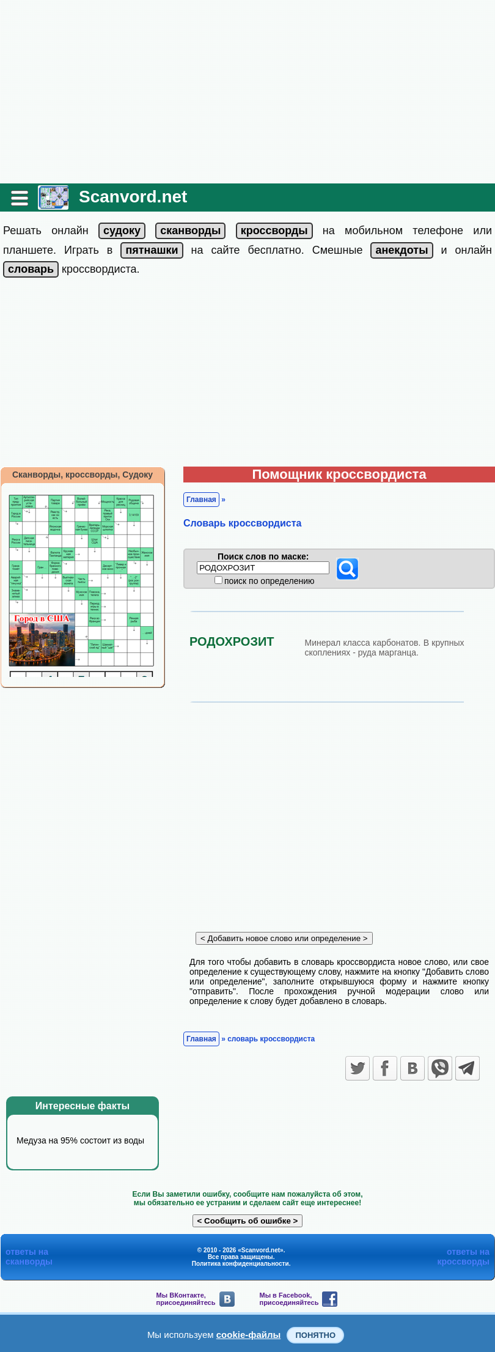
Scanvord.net (133, 196)
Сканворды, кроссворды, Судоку (82, 474)
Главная (201, 499)
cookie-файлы (248, 1334)
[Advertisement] (247, 91)
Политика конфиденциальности (240, 1263)
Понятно (315, 1335)
